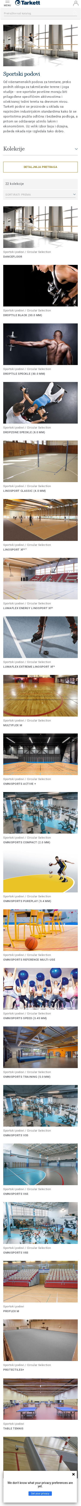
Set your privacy (40, 1493)
